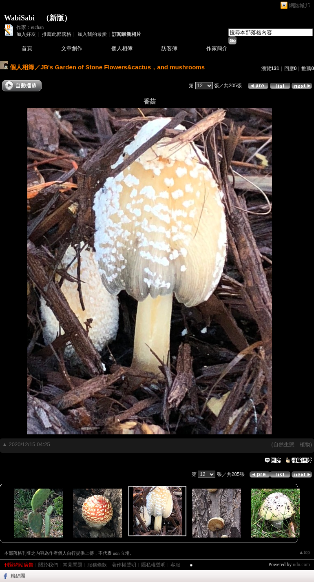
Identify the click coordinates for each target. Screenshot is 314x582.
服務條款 (97, 565)
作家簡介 (217, 48)
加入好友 (26, 34)
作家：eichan (30, 27)
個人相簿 (122, 48)
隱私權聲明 (153, 565)
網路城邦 (299, 5)
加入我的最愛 (92, 34)
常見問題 (72, 565)
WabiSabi (19, 18)
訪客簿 (169, 48)
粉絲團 (18, 576)
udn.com (301, 564)
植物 (305, 444)
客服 (175, 565)
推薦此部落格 (56, 34)
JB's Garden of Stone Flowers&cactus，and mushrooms (122, 67)
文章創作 (71, 48)
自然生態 (283, 444)
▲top (304, 552)
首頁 (27, 48)
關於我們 (48, 565)
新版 (56, 18)
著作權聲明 (124, 565)
